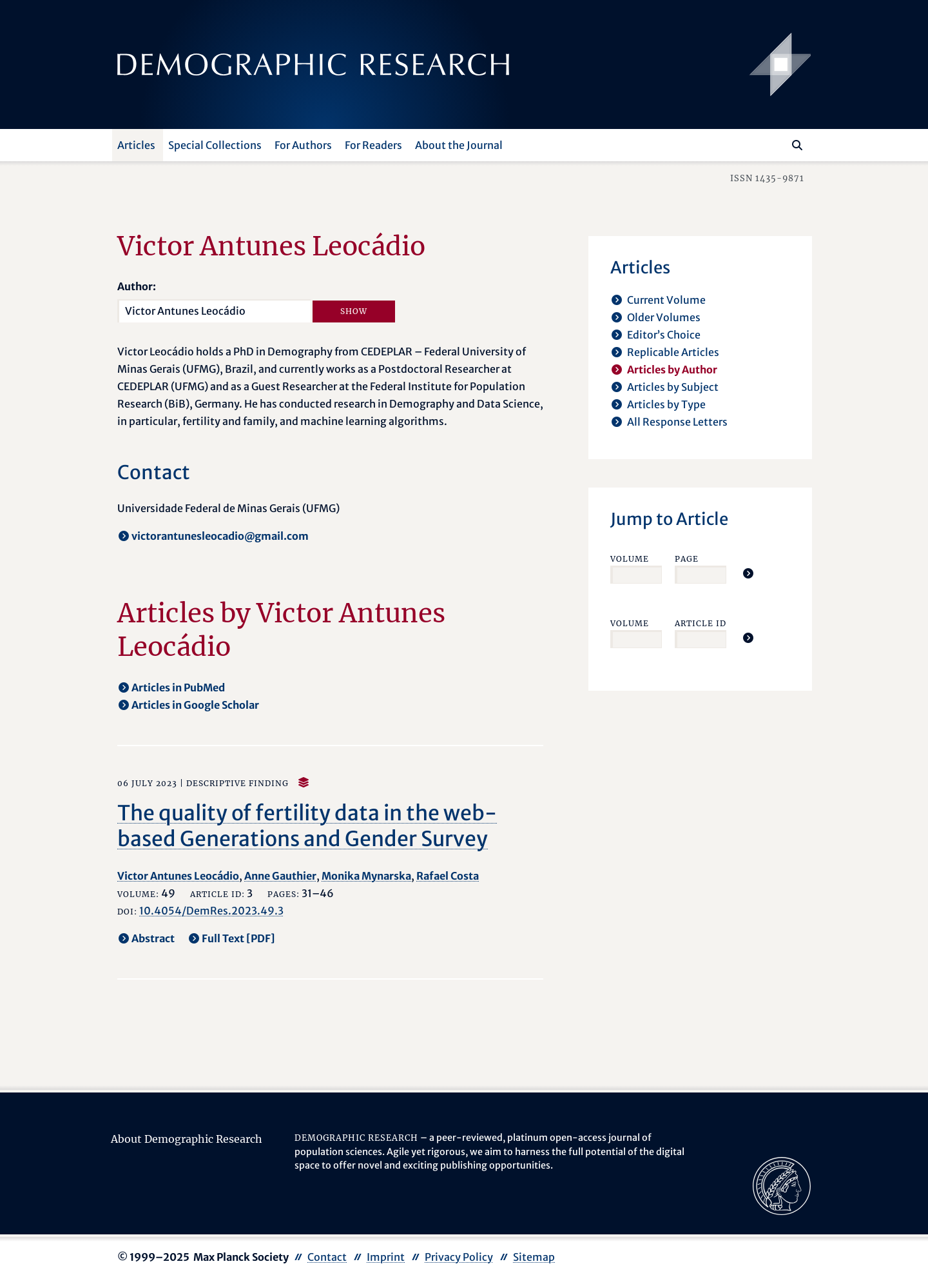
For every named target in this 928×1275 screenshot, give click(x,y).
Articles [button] (136, 145)
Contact (327, 1256)
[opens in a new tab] (782, 1184)
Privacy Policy (459, 1256)
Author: (136, 286)
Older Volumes (664, 317)
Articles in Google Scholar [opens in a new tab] (195, 704)
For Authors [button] (303, 145)
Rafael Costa (447, 875)
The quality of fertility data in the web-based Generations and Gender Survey (307, 826)
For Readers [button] (373, 145)
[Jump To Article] (748, 573)
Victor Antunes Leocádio (178, 875)
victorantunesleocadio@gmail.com (220, 535)
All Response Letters (677, 421)
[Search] (797, 145)
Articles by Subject (673, 387)
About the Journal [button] (459, 145)
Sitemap (534, 1256)
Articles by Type (666, 404)
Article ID (700, 623)
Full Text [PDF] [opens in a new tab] (238, 938)
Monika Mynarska (366, 875)
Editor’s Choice (664, 334)
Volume (629, 559)
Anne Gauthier (280, 875)
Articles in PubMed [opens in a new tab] (178, 687)
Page (687, 559)
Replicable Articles (673, 352)
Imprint (386, 1256)
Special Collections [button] (215, 145)
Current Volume (666, 299)
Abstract (153, 938)
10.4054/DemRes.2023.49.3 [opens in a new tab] (211, 910)
